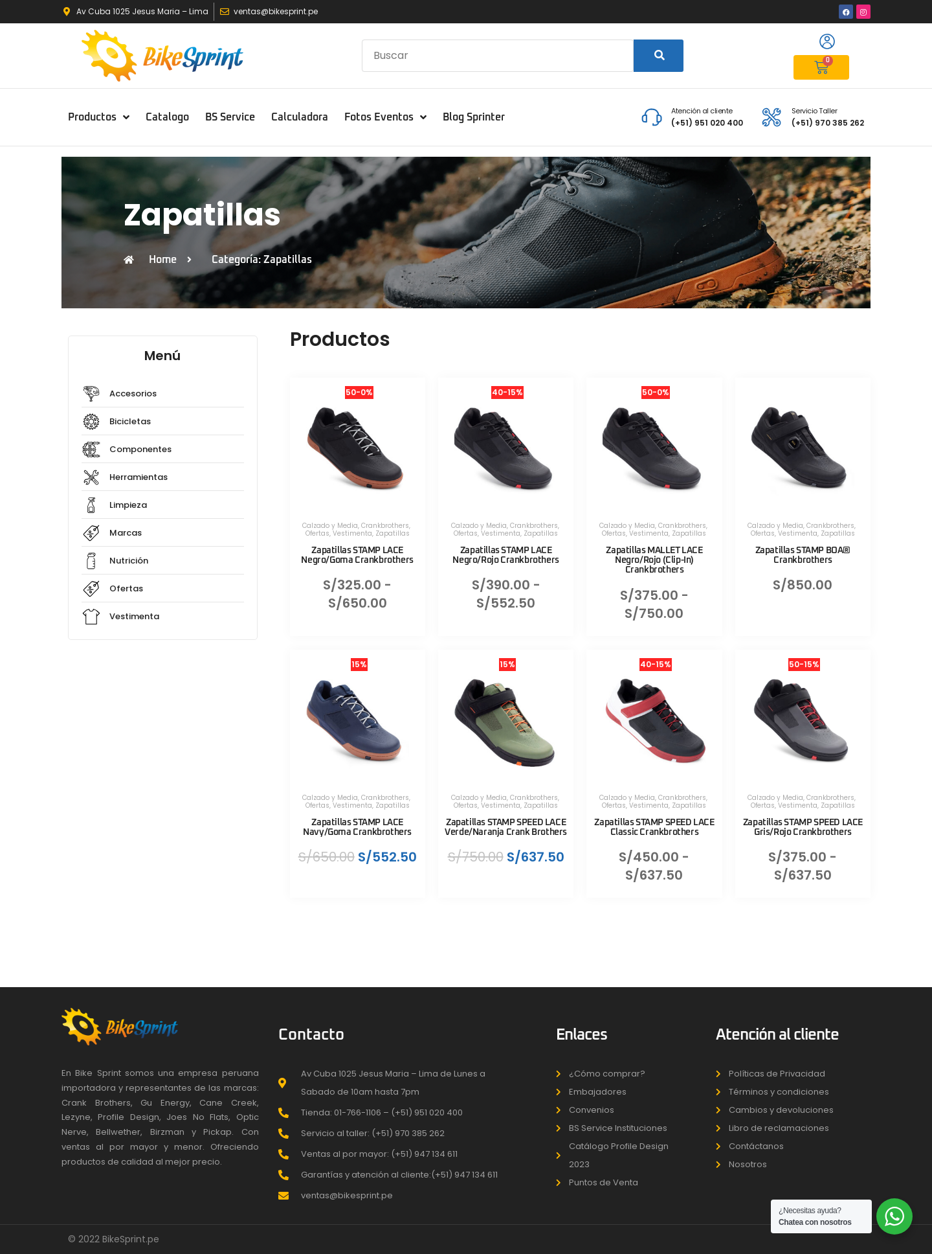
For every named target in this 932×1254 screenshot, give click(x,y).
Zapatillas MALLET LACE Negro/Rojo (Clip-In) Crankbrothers (654, 560)
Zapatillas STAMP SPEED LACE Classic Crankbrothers (654, 827)
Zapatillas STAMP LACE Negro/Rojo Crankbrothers (505, 555)
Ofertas (317, 533)
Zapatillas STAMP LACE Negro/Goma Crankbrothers (357, 555)
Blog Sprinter (474, 117)
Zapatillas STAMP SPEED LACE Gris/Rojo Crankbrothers (803, 827)
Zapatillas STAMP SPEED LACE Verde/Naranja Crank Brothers (506, 827)
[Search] (658, 56)
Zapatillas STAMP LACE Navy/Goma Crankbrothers (357, 827)
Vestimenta (352, 533)
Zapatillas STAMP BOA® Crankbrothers (803, 555)
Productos (98, 117)
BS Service (230, 117)
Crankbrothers (385, 525)
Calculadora (299, 117)
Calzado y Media (330, 525)
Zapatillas (392, 533)
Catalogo (167, 117)
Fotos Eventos (385, 117)
